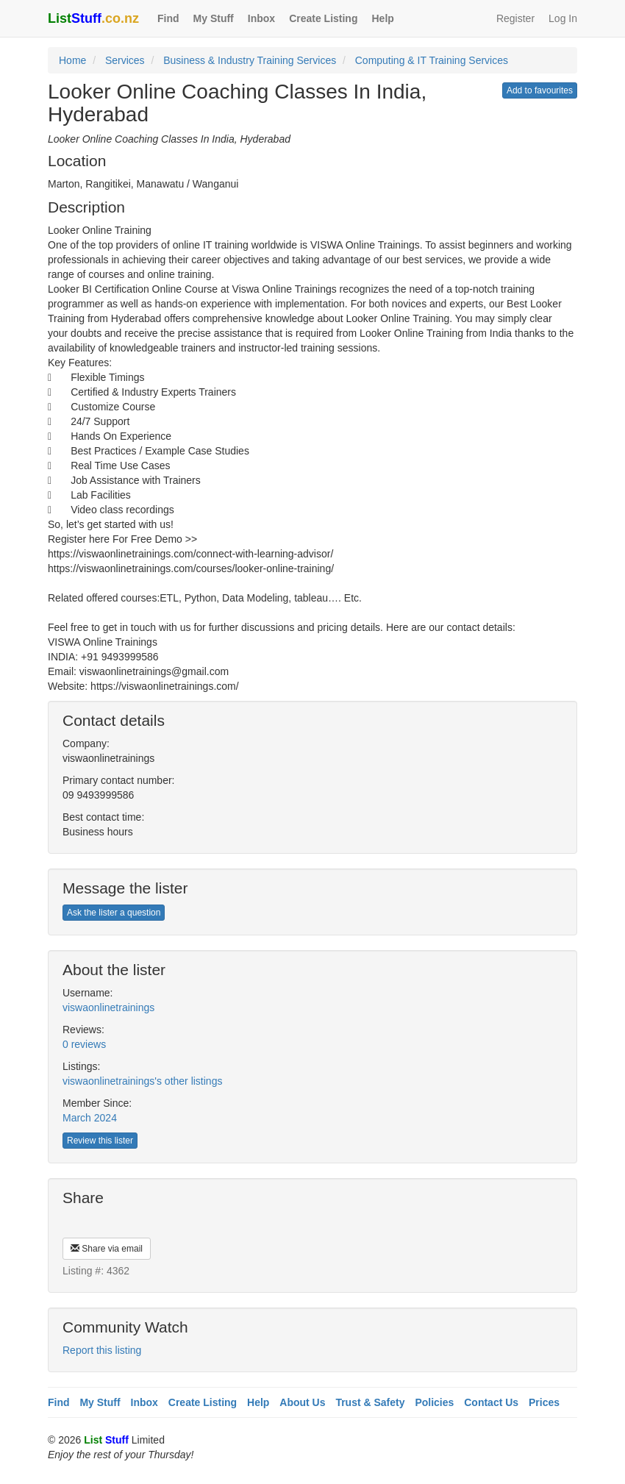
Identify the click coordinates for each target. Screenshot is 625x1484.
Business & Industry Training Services (249, 60)
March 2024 (90, 1118)
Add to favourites (540, 90)
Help (382, 18)
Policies (434, 1402)
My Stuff (213, 18)
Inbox (261, 18)
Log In (563, 18)
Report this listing (102, 1350)
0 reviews (84, 1044)
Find (168, 18)
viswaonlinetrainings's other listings (142, 1081)
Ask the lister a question (113, 912)
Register (515, 18)
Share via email (107, 1249)
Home (72, 60)
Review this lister (100, 1140)
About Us (302, 1402)
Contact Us (491, 1402)
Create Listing (323, 18)
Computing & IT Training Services (431, 60)
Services (125, 60)
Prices (544, 1402)
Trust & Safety (369, 1402)
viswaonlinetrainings (108, 1007)
